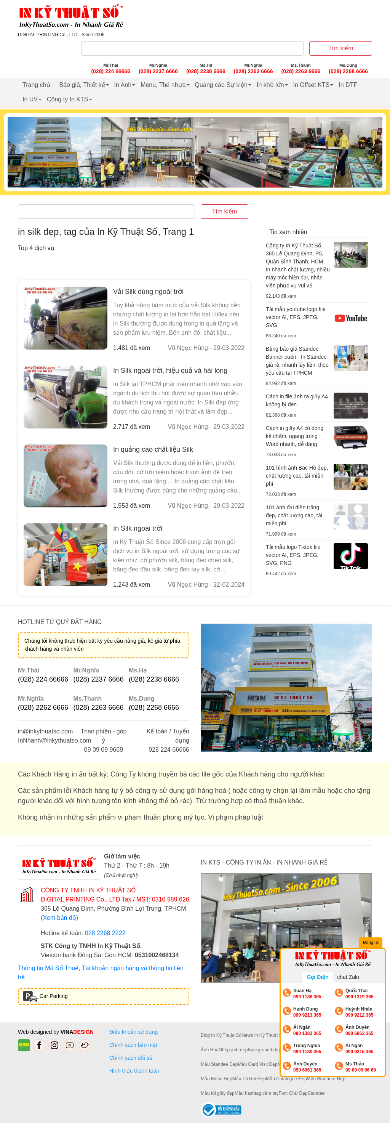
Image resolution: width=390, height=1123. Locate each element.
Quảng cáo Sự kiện (221, 85)
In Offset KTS (311, 85)
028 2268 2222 (105, 933)
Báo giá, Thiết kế (82, 85)
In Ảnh (123, 85)
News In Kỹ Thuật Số (263, 1035)
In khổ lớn (270, 85)
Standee (316, 1093)
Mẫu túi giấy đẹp (218, 1093)
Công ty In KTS (67, 99)
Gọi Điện (317, 977)
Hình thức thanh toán (134, 1071)
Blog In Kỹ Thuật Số (221, 1035)
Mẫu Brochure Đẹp (326, 1078)
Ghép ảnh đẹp (233, 1049)
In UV (30, 99)
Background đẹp (264, 1049)
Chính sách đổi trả (132, 1058)
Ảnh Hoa (210, 1049)
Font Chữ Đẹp (292, 1093)
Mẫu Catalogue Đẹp (286, 1078)
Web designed (35, 1032)
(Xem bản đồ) (59, 917)
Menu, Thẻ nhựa (163, 85)
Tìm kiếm (340, 48)
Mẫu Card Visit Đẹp (257, 1064)
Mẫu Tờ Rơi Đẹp (249, 1078)
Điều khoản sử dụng (133, 1032)
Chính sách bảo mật (133, 1045)
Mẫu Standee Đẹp (219, 1064)
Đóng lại (371, 942)
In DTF (348, 85)
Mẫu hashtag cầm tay (256, 1093)
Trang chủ (36, 85)
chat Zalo (348, 977)
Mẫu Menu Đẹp (216, 1078)
